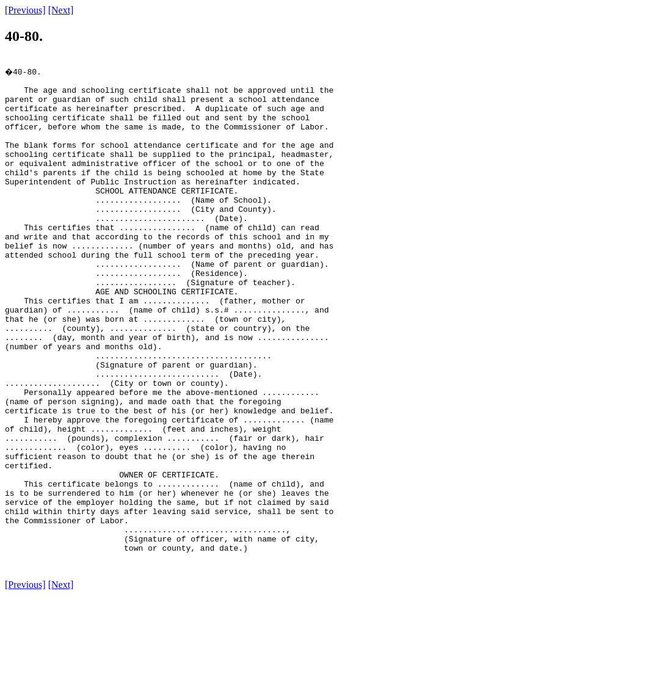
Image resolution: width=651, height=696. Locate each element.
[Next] (61, 10)
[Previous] (25, 10)
